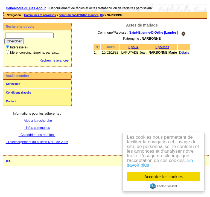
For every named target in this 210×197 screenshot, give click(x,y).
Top (8, 161)
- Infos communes (37, 128)
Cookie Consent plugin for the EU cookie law (163, 186)
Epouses (162, 47)
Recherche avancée (54, 60)
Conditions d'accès (18, 92)
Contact (11, 101)
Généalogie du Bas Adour (26, 8)
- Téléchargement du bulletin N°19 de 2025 (37, 142)
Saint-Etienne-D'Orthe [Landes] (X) (81, 15)
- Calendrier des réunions (37, 135)
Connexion (13, 83)
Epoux (134, 47)
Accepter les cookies (163, 176)
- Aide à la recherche (37, 121)
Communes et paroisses (40, 15)
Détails (184, 52)
